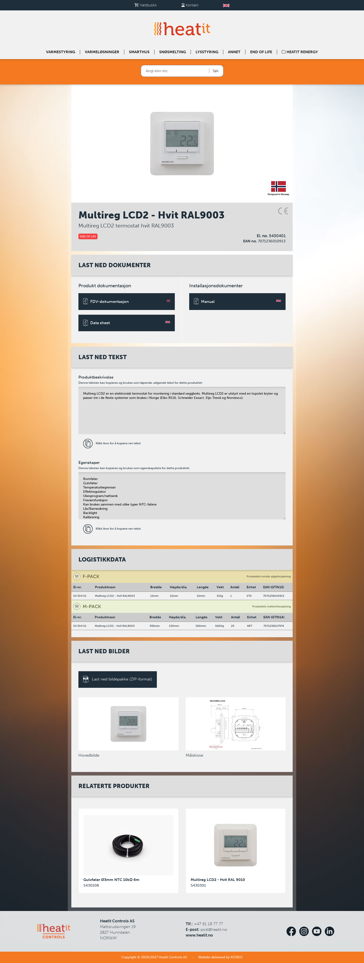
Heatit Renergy (300, 52)
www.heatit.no (199, 935)
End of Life (261, 52)
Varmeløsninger (102, 52)
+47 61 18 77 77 (208, 923)
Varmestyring (60, 52)
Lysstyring (207, 52)
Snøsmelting (172, 52)
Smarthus (139, 52)
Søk (216, 71)
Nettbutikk (145, 5)
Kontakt (189, 5)
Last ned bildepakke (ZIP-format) (117, 679)
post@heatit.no (214, 929)
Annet (234, 52)
